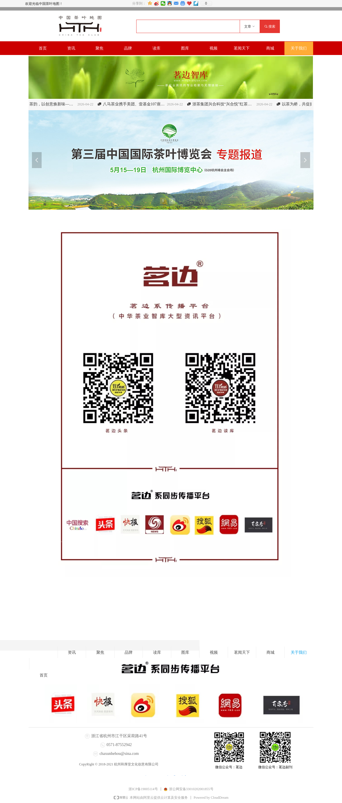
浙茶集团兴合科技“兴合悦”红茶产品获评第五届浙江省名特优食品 (228, 104)
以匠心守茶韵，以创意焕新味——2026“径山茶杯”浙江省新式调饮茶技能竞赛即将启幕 (49, 104)
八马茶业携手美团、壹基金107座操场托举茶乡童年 (139, 104)
